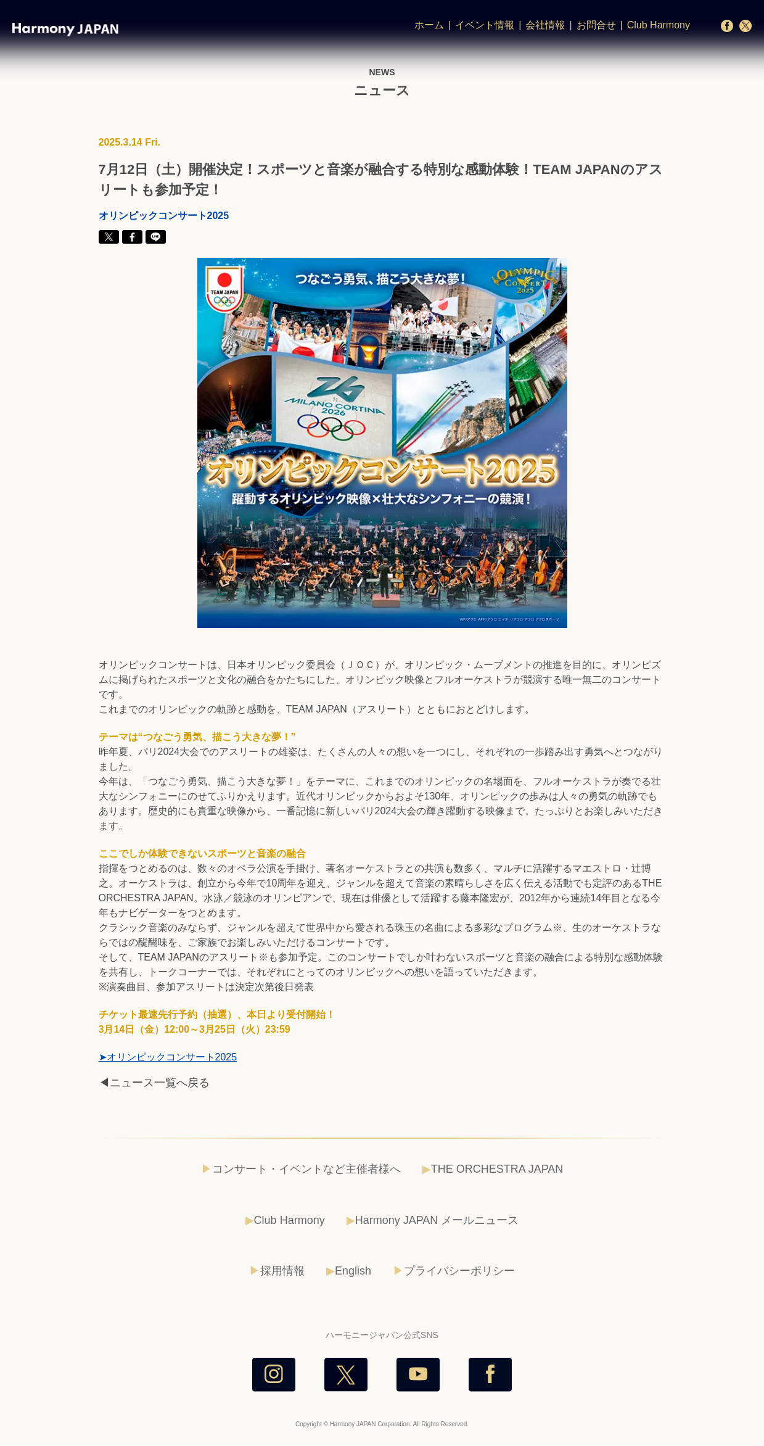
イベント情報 (484, 25)
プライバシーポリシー (459, 1271)
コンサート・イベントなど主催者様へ (306, 1169)
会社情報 (545, 25)
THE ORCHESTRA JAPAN (497, 1169)
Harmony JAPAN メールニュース (437, 1220)
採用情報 (282, 1271)
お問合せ (596, 25)
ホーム (429, 25)
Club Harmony (658, 25)
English (353, 1271)
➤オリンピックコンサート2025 (168, 1057)
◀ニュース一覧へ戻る (154, 1082)
